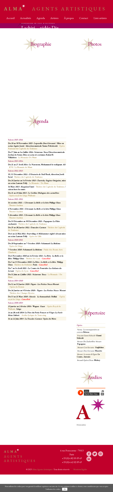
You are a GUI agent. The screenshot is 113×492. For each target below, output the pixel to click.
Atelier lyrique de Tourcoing (33, 315)
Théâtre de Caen (33, 258)
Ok (65, 489)
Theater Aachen (16, 205)
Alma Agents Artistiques (42, 469)
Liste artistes (100, 18)
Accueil (10, 18)
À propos (69, 18)
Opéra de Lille (35, 236)
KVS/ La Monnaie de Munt (20, 167)
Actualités (25, 18)
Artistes (54, 18)
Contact (83, 18)
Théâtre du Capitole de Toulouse (28, 177)
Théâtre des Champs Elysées (22, 293)
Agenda (40, 18)
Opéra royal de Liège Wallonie (22, 195)
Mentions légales (80, 469)
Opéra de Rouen (17, 287)
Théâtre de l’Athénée (23, 264)
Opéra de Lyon (22, 271)
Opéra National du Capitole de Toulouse (36, 147)
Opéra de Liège (16, 246)
